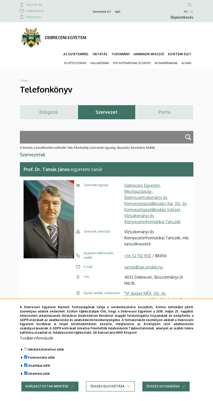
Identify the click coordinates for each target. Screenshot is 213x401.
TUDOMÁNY (120, 54)
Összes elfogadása (163, 394)
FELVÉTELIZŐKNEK (75, 63)
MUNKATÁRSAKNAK (166, 63)
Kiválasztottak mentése (46, 394)
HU (186, 11)
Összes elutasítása (107, 394)
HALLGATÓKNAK (99, 63)
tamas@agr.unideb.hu (143, 267)
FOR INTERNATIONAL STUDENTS (132, 63)
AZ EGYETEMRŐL (76, 54)
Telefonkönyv (33, 16)
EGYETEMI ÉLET (179, 54)
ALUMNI (186, 63)
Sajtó (117, 11)
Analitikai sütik (39, 374)
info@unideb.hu (35, 10)
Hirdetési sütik (39, 382)
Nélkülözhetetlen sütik (46, 358)
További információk (36, 346)
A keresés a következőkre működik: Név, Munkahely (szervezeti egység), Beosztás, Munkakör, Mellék (87, 148)
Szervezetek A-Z (102, 11)
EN (191, 11)
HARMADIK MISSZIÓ (149, 54)
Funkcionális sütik (41, 366)
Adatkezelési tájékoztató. (72, 341)
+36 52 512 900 (34, 4)
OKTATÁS (100, 54)
